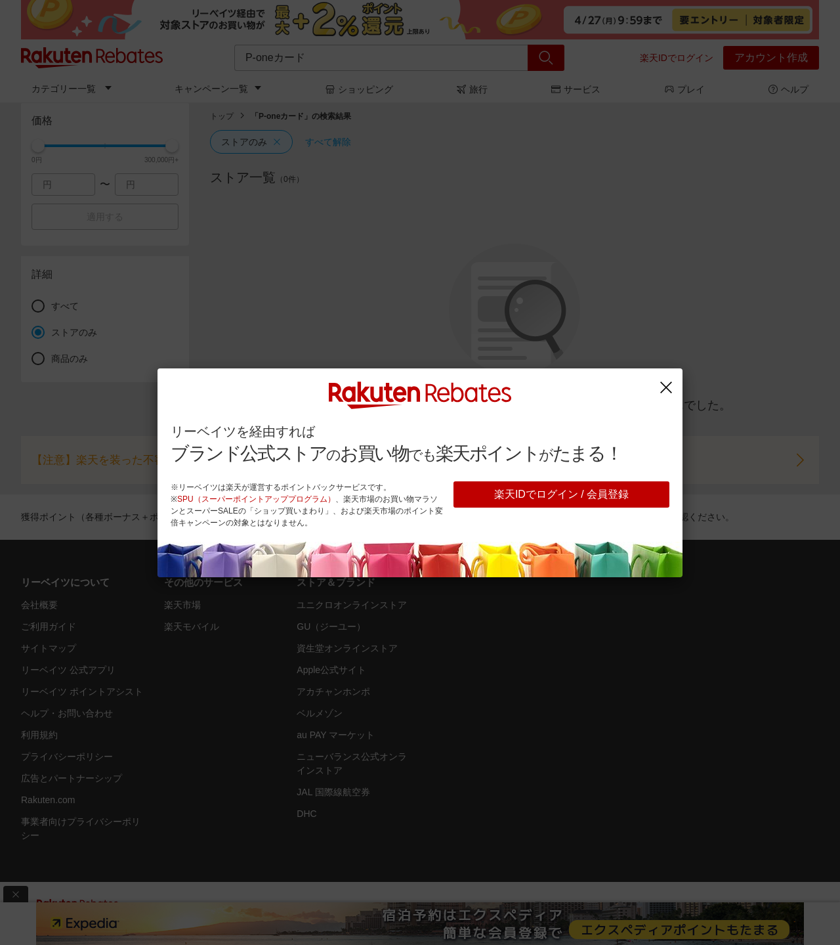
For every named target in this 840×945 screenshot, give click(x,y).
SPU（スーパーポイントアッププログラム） (256, 499)
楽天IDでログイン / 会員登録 (561, 494)
